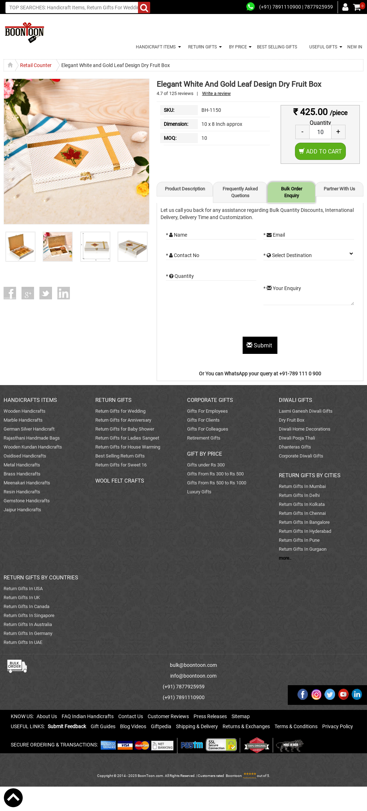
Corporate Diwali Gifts (301, 456)
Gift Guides (103, 726)
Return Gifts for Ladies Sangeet (127, 438)
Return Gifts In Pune (299, 540)
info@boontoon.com (193, 676)
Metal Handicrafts (22, 465)
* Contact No (182, 255)
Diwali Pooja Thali (297, 438)
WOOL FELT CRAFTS (119, 481)
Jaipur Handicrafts (22, 509)
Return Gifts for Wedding (120, 411)
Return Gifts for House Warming (127, 447)
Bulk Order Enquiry (291, 192)
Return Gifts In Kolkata (302, 504)
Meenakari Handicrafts (27, 482)
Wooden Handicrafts (25, 411)
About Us (47, 716)
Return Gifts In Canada (26, 606)
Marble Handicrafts (23, 420)
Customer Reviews (168, 716)
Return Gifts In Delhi (299, 495)
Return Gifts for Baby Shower (124, 429)
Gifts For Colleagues (207, 429)
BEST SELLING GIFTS (277, 46)
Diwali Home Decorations (304, 429)
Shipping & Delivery (197, 726)
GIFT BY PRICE (204, 454)
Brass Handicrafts (22, 473)
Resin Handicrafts (22, 491)
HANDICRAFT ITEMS (155, 46)
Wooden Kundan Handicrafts (33, 447)
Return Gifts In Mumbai (302, 486)
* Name (176, 235)
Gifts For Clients (203, 420)
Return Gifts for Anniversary (123, 420)
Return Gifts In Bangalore (304, 522)
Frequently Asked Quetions (240, 192)
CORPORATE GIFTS (210, 400)
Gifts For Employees (207, 411)
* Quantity (180, 276)
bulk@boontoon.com (193, 665)
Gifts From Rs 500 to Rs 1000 (216, 482)
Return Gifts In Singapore (29, 615)
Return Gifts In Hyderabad (305, 531)
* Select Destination (287, 255)
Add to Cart (320, 151)
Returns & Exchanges (246, 726)
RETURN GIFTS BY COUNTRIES (41, 577)
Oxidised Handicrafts (25, 456)
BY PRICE (237, 46)
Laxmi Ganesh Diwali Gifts (306, 411)
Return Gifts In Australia (28, 624)
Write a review (216, 93)
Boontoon (234, 776)
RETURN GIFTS (201, 46)
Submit (260, 345)
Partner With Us (339, 188)
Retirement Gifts (203, 438)
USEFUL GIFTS (322, 46)
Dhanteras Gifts (295, 447)
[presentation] (220, 323)
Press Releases (210, 716)
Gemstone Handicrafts (27, 500)
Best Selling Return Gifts (120, 456)
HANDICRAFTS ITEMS (30, 400)
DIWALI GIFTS (295, 400)
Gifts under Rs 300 (206, 465)
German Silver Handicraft (29, 429)
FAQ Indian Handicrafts (88, 716)
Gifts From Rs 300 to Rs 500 (215, 473)
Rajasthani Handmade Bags (32, 438)
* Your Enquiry (282, 288)
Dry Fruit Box (291, 420)
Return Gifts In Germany (28, 633)
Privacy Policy (337, 726)
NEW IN (354, 46)
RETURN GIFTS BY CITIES (309, 475)
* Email (274, 235)
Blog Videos (133, 726)
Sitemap (241, 716)
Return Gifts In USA (23, 588)
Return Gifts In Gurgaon (303, 549)
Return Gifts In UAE (23, 642)
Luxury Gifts (199, 491)
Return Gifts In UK (22, 597)
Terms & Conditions (296, 726)
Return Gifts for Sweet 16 (121, 465)
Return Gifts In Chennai (302, 513)
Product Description (185, 188)
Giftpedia (161, 726)
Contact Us (130, 716)
